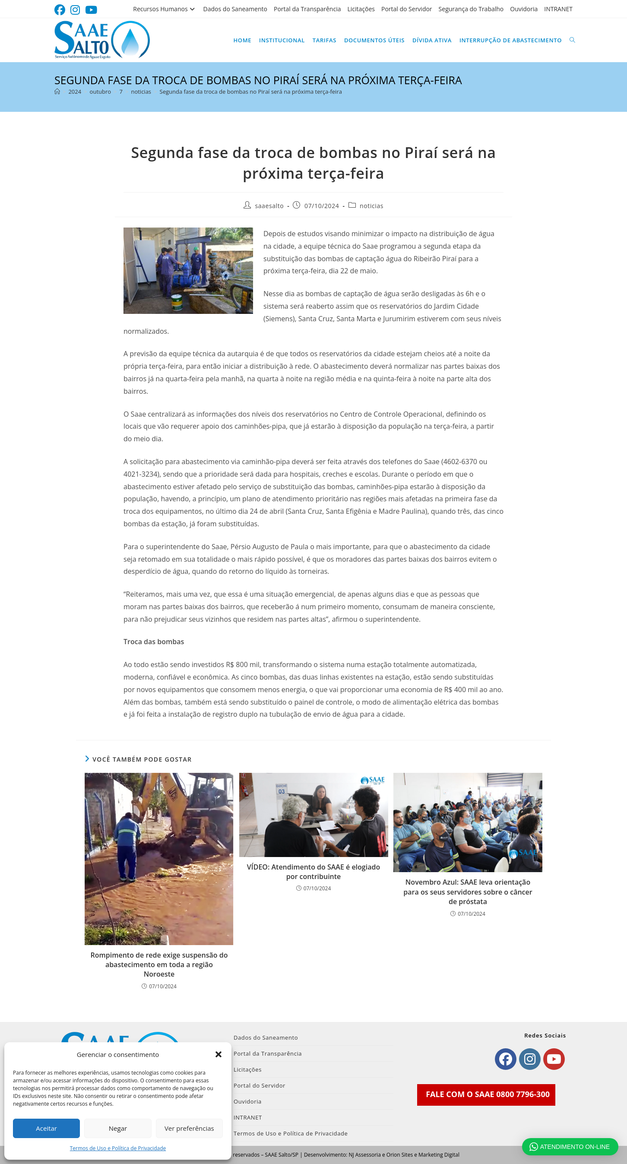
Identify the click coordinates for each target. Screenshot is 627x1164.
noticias (371, 206)
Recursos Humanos (164, 9)
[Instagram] (530, 1059)
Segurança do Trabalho (471, 9)
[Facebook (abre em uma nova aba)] (61, 10)
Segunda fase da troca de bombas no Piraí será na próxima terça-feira (251, 91)
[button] (218, 1054)
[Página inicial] (57, 91)
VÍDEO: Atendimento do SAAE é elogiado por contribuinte (313, 871)
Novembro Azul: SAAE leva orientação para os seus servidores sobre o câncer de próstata (467, 891)
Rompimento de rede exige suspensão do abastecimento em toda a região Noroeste (159, 964)
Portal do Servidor (406, 9)
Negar (118, 1128)
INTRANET (558, 9)
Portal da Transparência (307, 9)
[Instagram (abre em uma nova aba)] (75, 10)
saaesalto (269, 206)
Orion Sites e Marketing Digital (422, 1154)
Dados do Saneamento (235, 9)
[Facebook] (505, 1059)
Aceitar (46, 1128)
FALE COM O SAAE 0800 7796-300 (488, 1094)
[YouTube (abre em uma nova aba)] (91, 10)
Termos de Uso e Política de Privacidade (118, 1148)
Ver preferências (189, 1128)
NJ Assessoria (364, 1154)
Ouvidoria (524, 9)
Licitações (361, 9)
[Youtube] (554, 1059)
